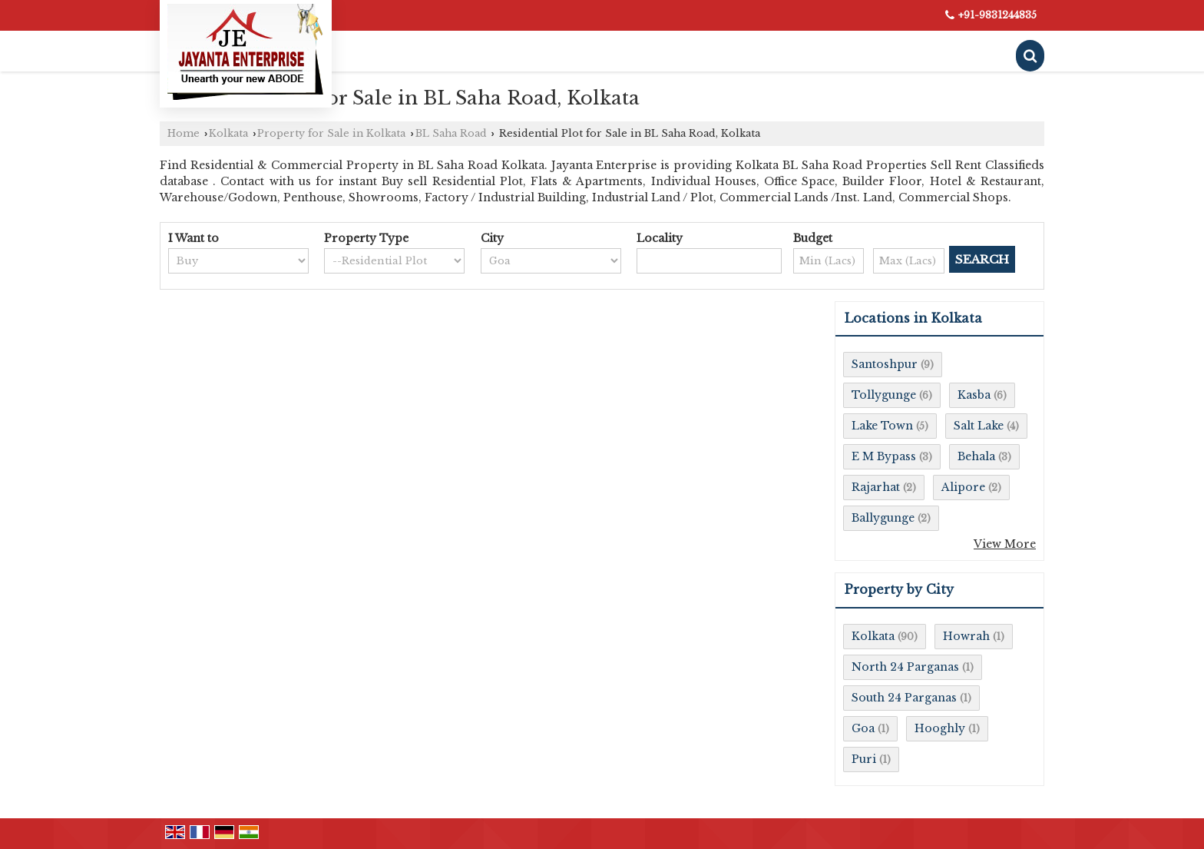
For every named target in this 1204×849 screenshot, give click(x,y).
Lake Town (882, 426)
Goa (863, 728)
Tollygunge (884, 395)
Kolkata (228, 133)
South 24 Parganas (904, 698)
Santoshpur (885, 364)
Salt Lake (979, 426)
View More (1005, 544)
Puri (864, 759)
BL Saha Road (451, 133)
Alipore (963, 487)
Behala (976, 456)
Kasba (974, 395)
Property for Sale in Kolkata (331, 133)
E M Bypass (884, 456)
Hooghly (940, 728)
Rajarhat (876, 487)
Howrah (966, 636)
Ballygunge (883, 518)
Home (183, 133)
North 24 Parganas (905, 667)
